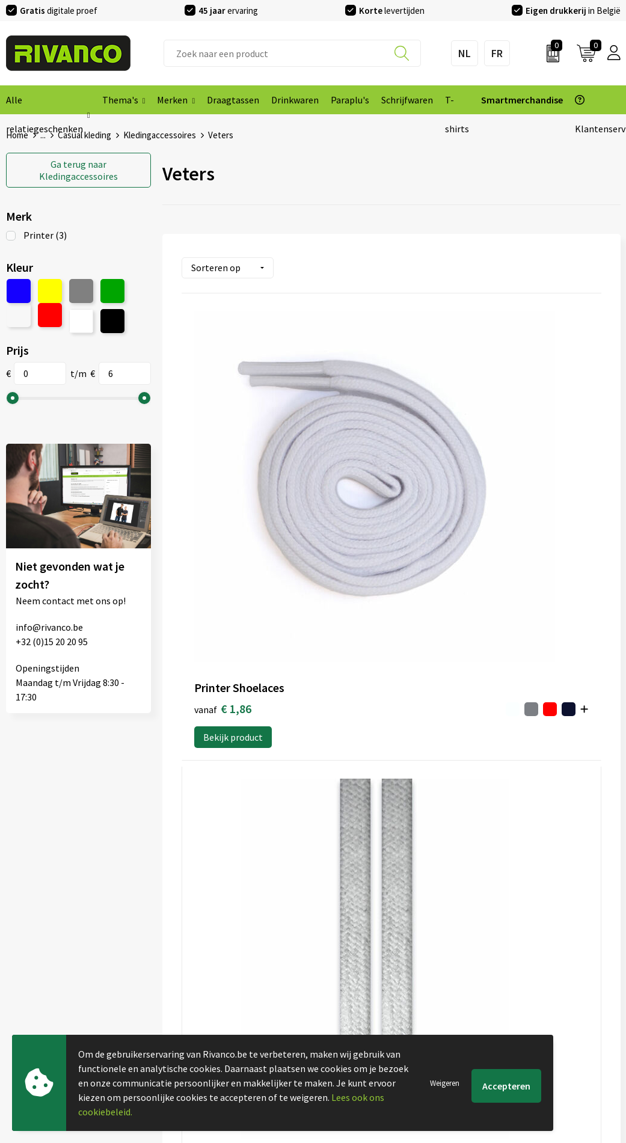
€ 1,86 (210, 466)
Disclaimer (497, 981)
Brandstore (342, 943)
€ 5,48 (350, 465)
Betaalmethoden (354, 962)
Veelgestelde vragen (204, 962)
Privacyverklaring (511, 962)
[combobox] (293, 53)
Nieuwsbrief (187, 943)
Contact (335, 924)
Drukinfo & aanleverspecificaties (228, 1000)
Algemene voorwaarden (523, 924)
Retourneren (345, 981)
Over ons (180, 924)
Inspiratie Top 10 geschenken (222, 1020)
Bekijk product (233, 502)
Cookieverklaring (510, 943)
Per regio (181, 981)
